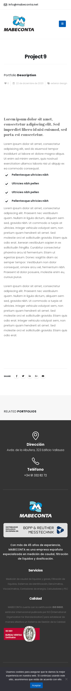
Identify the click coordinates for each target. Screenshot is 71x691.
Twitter (23, 376)
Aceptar (36, 685)
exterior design (59, 83)
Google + (36, 376)
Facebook (16, 376)
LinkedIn (29, 376)
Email (43, 376)
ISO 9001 (57, 607)
